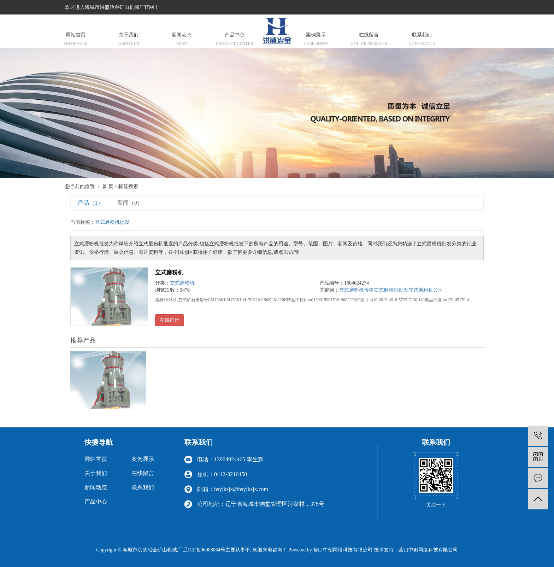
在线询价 (169, 320)
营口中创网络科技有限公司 (428, 550)
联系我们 (421, 40)
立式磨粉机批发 (391, 290)
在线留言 (368, 40)
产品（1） (90, 203)
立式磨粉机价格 (356, 290)
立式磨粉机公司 (425, 290)
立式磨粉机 (169, 272)
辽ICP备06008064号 (204, 550)
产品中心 (234, 40)
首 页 (107, 186)
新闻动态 (181, 40)
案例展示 (315, 40)
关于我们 (128, 40)
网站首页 (75, 40)
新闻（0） (130, 203)
